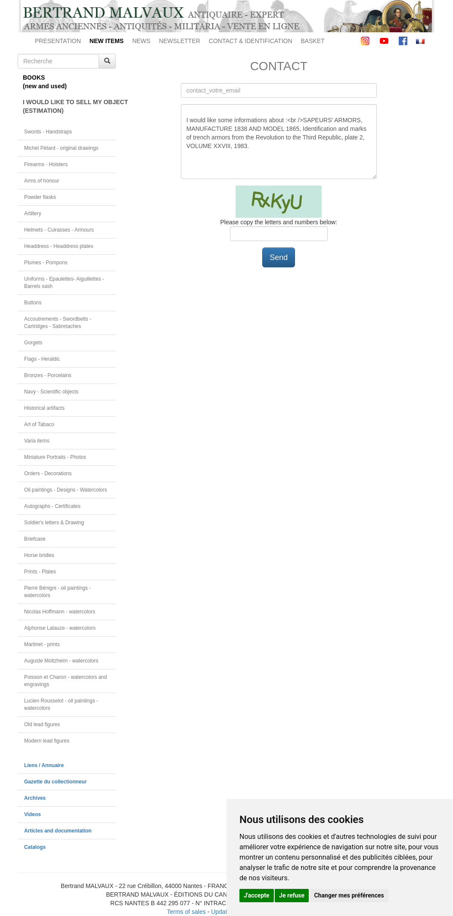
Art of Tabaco (39, 424)
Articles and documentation (58, 831)
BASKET (313, 40)
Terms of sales (186, 911)
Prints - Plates (40, 572)
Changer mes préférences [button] (349, 895)
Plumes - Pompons (45, 263)
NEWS (141, 40)
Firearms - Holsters (46, 164)
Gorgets (33, 343)
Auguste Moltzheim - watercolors (61, 661)
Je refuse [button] (291, 895)
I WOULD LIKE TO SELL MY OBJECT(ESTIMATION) (69, 106)
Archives (35, 798)
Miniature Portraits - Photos (55, 457)
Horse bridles (39, 555)
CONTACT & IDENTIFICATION (250, 40)
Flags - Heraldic (42, 359)
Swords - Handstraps (48, 132)
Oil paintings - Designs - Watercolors (65, 490)
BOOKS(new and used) (45, 82)
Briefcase (35, 539)
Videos (32, 814)
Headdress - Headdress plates (58, 246)
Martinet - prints (42, 644)
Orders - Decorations (47, 473)
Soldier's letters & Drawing (54, 523)
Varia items (37, 441)
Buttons (32, 303)
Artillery (32, 213)
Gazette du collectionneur (55, 782)
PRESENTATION (58, 40)
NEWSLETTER (179, 40)
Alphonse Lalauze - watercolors (60, 628)
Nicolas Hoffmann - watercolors (59, 612)
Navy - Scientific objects (51, 392)
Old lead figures (42, 724)
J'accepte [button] (257, 895)
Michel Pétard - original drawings (61, 148)
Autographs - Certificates (52, 506)
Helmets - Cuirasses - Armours (59, 230)
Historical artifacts (44, 408)
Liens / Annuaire (44, 765)
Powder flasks (40, 197)
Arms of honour (41, 181)
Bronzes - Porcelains (47, 375)
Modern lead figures (46, 741)
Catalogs (35, 847)
